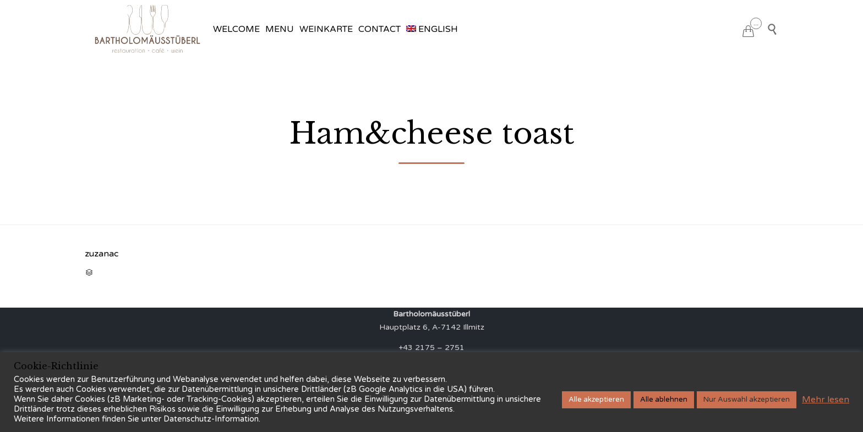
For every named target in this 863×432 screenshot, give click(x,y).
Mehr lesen (825, 399)
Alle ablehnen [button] (663, 399)
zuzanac (101, 253)
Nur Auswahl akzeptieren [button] (746, 399)
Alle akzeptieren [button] (596, 399)
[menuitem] (432, 29)
